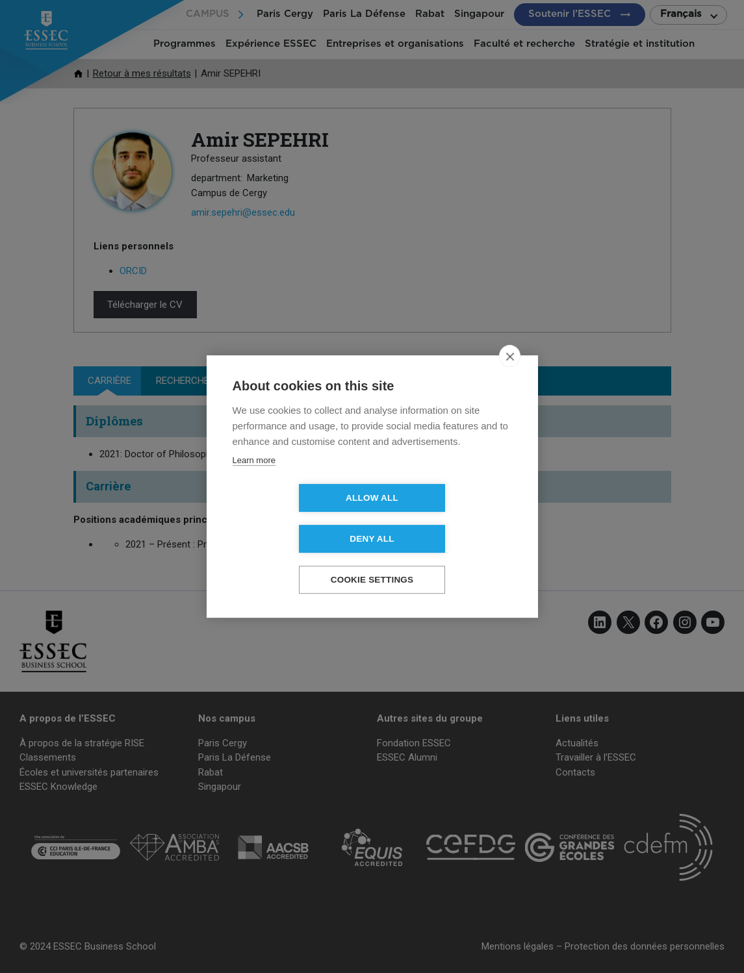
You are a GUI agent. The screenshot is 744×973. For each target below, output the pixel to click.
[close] (509, 377)
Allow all (297, 519)
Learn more (254, 481)
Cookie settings (372, 559)
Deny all (446, 519)
